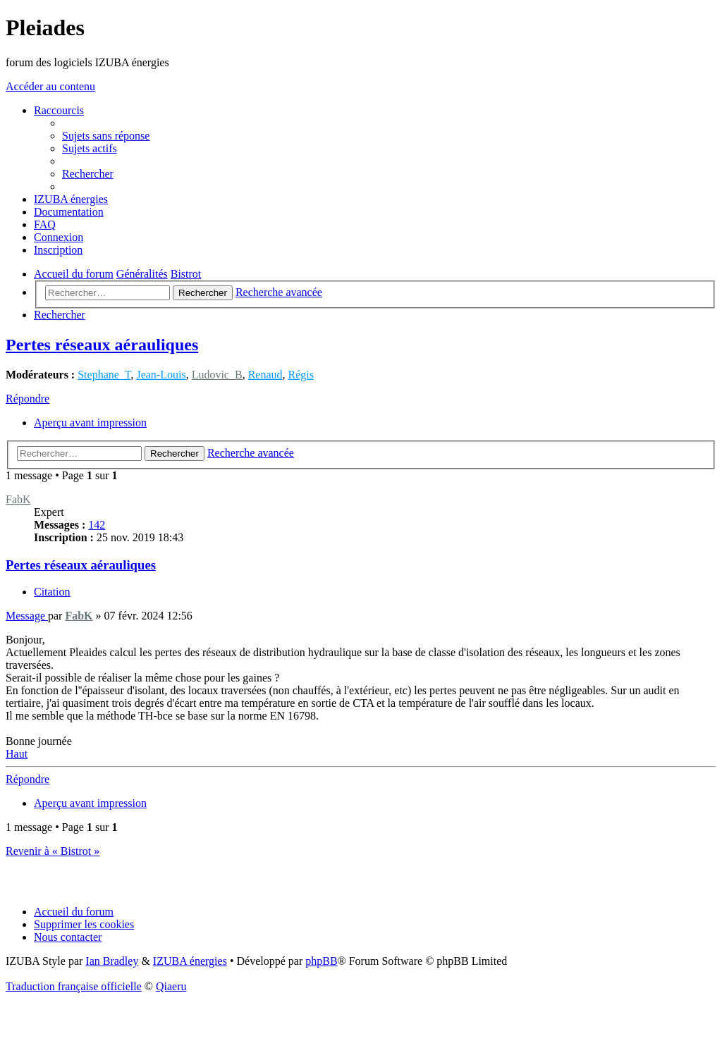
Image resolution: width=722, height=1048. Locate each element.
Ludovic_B (217, 375)
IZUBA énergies (190, 961)
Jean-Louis (160, 375)
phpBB (321, 961)
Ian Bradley (111, 961)
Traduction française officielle (74, 986)
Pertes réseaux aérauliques (102, 344)
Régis (301, 375)
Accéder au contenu (50, 86)
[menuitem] (105, 136)
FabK (18, 499)
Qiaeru (171, 986)
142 (96, 525)
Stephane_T (104, 375)
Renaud (265, 375)
